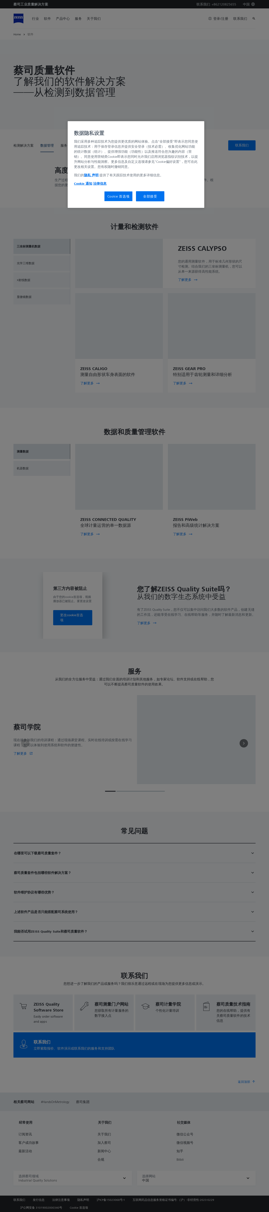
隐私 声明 (91, 175)
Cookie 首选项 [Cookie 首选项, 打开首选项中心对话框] (118, 196)
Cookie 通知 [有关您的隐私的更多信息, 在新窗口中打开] (83, 183)
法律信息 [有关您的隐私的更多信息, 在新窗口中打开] (100, 183)
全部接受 (150, 196)
